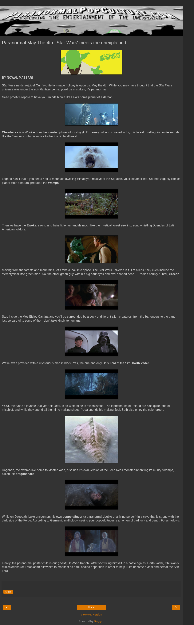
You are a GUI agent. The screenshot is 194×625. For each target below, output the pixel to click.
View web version (91, 614)
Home (91, 607)
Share (8, 591)
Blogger (98, 621)
